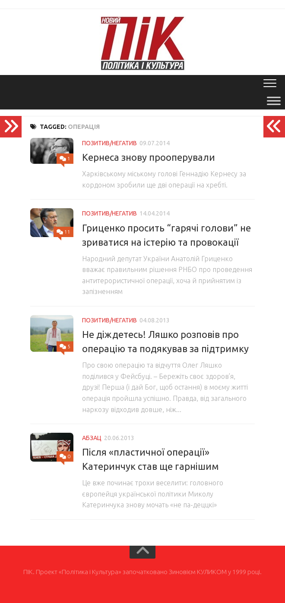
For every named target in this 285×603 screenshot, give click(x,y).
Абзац (91, 437)
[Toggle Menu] (274, 101)
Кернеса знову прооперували (148, 157)
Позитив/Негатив (109, 143)
